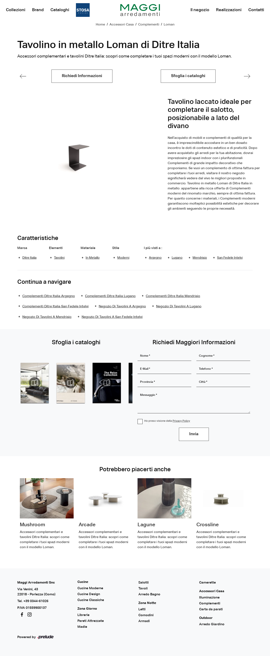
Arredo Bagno (149, 594)
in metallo (93, 257)
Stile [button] (115, 248)
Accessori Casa (121, 24)
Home (100, 24)
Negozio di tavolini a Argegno (122, 306)
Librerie (83, 615)
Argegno (155, 257)
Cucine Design (88, 594)
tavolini (59, 257)
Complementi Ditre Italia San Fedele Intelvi (55, 306)
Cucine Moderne (90, 588)
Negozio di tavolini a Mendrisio (47, 317)
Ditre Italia (29, 257)
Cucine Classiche (90, 600)
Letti (142, 609)
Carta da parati (211, 609)
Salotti (143, 582)
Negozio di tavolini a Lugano (178, 306)
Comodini (146, 615)
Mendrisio (200, 257)
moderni (123, 257)
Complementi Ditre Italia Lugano (110, 296)
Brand (38, 10)
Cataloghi (59, 10)
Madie (82, 627)
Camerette (207, 582)
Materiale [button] (88, 248)
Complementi (148, 24)
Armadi (144, 621)
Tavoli (143, 588)
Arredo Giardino (211, 624)
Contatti (256, 10)
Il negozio (199, 10)
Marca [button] (22, 248)
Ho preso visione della (167, 421)
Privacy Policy (181, 421)
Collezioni (15, 10)
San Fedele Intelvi (230, 257)
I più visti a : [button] (153, 248)
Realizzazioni (229, 10)
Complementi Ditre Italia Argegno (48, 296)
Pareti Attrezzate (90, 621)
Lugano (177, 257)
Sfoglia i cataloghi (188, 76)
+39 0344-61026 (35, 601)
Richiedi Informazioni (82, 76)
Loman (169, 24)
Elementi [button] (56, 248)
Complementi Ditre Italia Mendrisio (173, 296)
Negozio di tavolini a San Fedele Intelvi (112, 317)
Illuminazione (209, 597)
